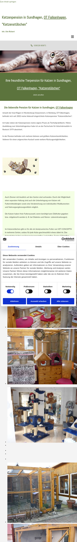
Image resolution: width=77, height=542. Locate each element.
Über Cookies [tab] (64, 246)
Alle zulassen (62, 301)
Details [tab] (38, 246)
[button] (38, 45)
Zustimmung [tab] (13, 246)
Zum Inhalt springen (8, 1)
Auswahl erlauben (38, 301)
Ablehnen (14, 301)
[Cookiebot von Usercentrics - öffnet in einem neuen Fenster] (63, 239)
